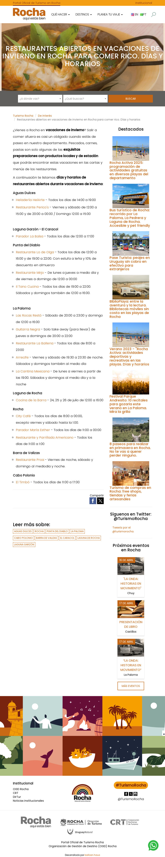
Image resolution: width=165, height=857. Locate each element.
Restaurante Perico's (32, 207)
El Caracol (67, 538)
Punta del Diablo (57, 531)
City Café (23, 416)
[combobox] (40, 99)
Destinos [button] (84, 14)
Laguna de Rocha (88, 538)
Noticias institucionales (28, 801)
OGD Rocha (21, 789)
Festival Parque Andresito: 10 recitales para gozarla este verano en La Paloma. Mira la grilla (129, 404)
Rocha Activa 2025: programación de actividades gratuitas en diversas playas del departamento (129, 170)
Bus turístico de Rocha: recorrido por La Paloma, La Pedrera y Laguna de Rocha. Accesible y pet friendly (130, 218)
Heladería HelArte (30, 200)
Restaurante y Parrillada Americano (44, 437)
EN (134, 14)
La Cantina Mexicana (32, 371)
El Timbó (23, 482)
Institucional (143, 3)
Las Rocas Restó (29, 315)
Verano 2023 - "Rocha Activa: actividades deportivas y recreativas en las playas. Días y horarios (129, 356)
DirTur (17, 797)
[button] (153, 14)
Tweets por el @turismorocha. (123, 529)
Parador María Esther (33, 430)
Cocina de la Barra (31, 400)
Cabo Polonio (23, 538)
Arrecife (22, 357)
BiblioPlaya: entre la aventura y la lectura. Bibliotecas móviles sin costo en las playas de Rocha (129, 309)
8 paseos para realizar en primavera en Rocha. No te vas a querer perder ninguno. (130, 449)
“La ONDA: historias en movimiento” (130, 665)
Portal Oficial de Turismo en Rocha (36, 3)
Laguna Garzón (24, 544)
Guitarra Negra (28, 329)
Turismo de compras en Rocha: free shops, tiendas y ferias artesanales (130, 493)
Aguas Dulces (23, 531)
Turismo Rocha (23, 116)
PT (143, 14)
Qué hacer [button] (60, 14)
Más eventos (131, 686)
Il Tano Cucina (27, 286)
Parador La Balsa (29, 236)
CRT (15, 793)
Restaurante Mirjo (30, 272)
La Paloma (77, 531)
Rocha (39, 531)
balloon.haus (92, 854)
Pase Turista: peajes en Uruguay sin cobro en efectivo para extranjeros (130, 263)
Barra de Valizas (46, 538)
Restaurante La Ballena (34, 343)
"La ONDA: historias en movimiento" (131, 583)
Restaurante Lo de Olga (35, 252)
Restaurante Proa (30, 459)
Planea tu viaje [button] (110, 14)
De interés (45, 116)
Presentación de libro (130, 624)
